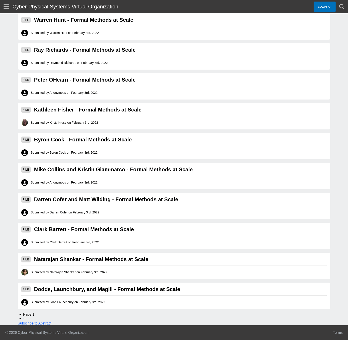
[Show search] (341, 6)
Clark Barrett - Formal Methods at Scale (84, 229)
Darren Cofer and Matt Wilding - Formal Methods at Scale (106, 199)
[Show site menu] (6, 7)
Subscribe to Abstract (34, 323)
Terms (338, 332)
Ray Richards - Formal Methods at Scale (85, 50)
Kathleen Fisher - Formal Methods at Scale (88, 110)
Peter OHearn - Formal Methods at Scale (85, 80)
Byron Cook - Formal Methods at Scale (83, 140)
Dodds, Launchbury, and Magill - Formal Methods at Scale (107, 289)
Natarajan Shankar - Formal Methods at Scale (91, 259)
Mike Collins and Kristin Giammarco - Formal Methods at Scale (113, 169)
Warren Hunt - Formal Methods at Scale (83, 20)
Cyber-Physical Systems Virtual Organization (65, 7)
